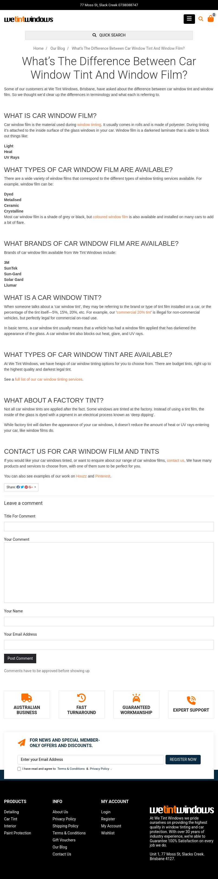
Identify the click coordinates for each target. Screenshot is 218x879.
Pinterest (102, 476)
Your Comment (16, 539)
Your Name (13, 611)
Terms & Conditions (71, 769)
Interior (10, 826)
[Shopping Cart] (211, 19)
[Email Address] (90, 759)
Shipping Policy (65, 826)
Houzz (81, 476)
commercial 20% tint (134, 312)
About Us (60, 812)
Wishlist (107, 833)
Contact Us (62, 854)
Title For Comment (19, 516)
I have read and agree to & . (64, 769)
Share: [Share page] (20, 487)
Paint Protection (17, 833)
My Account (111, 826)
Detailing (11, 812)
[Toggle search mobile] (199, 19)
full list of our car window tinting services (48, 379)
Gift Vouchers (64, 840)
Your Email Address (20, 634)
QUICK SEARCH (109, 35)
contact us (175, 460)
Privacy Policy (99, 769)
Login (106, 812)
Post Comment (20, 658)
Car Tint (10, 819)
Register (108, 819)
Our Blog (60, 847)
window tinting (89, 124)
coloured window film (110, 217)
